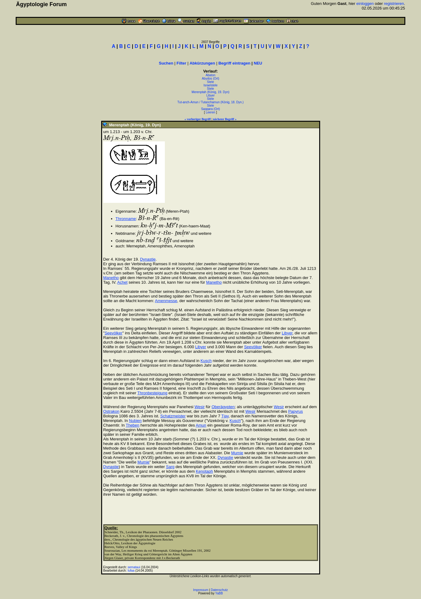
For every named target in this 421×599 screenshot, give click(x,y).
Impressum (200, 590)
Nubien (135, 420)
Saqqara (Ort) (210, 109)
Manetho (111, 277)
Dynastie (148, 259)
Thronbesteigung (152, 393)
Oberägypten (223, 406)
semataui (134, 567)
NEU (258, 63)
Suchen (166, 63)
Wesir (200, 406)
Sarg (170, 466)
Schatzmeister (172, 416)
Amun (201, 425)
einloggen (365, 3)
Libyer (210, 95)
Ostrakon (111, 411)
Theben (132, 425)
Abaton (211, 75)
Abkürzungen (202, 63)
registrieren (394, 3)
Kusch (206, 360)
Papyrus (295, 411)
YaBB (219, 593)
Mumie (237, 453)
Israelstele (211, 85)
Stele (210, 82)
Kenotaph (204, 471)
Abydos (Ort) (210, 78)
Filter (181, 63)
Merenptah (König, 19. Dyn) (210, 92)
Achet (122, 282)
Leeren (210, 112)
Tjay (225, 416)
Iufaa (131, 570)
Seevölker (113, 333)
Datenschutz (219, 590)
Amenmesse (166, 300)
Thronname (126, 218)
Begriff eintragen (234, 63)
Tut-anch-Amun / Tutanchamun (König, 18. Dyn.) (210, 102)
